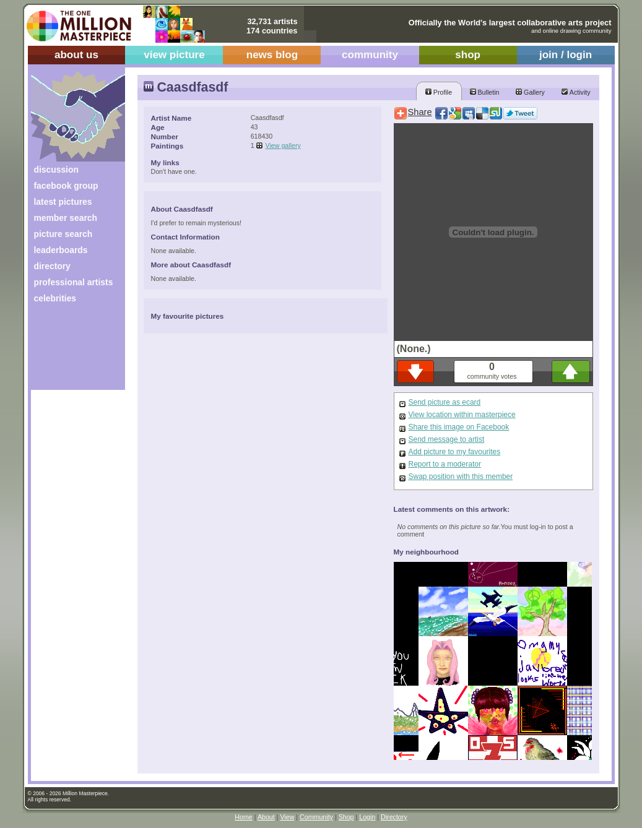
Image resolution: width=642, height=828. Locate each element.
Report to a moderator (445, 464)
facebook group (66, 186)
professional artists (73, 282)
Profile (438, 92)
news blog (272, 55)
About (266, 817)
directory (52, 266)
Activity (576, 92)
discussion (56, 170)
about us (76, 55)
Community (316, 817)
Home (243, 817)
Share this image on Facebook (459, 427)
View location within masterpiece (462, 414)
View (287, 817)
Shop (346, 817)
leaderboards (61, 250)
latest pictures (63, 202)
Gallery (530, 92)
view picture (174, 55)
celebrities (55, 298)
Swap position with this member (461, 476)
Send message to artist (447, 439)
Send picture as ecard (445, 402)
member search (65, 218)
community (370, 55)
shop (467, 55)
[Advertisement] (69, 351)
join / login (565, 55)
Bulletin (485, 92)
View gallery (283, 145)
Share (420, 112)
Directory (394, 817)
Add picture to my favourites (455, 451)
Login (367, 817)
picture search (63, 234)
